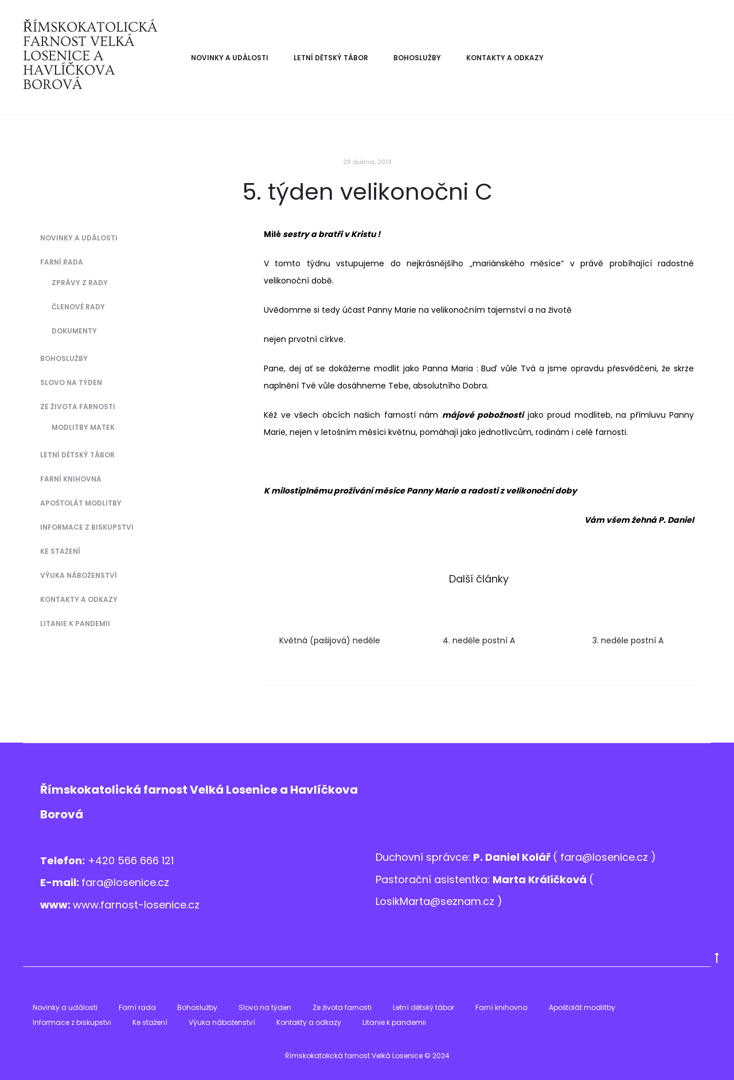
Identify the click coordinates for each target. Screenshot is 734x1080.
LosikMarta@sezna (423, 901)
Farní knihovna (70, 479)
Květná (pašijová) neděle (329, 640)
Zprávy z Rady (80, 283)
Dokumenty (74, 331)
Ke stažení (60, 551)
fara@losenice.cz (125, 882)
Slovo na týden (71, 382)
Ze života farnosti (77, 406)
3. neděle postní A (627, 640)
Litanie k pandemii (75, 623)
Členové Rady (78, 307)
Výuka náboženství (78, 575)
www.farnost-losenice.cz (136, 905)
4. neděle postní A (479, 640)
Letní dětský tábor (331, 58)
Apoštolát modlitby (81, 503)
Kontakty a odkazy (505, 58)
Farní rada (61, 262)
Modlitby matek (83, 427)
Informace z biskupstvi (87, 527)
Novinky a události (229, 58)
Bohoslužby (417, 58)
